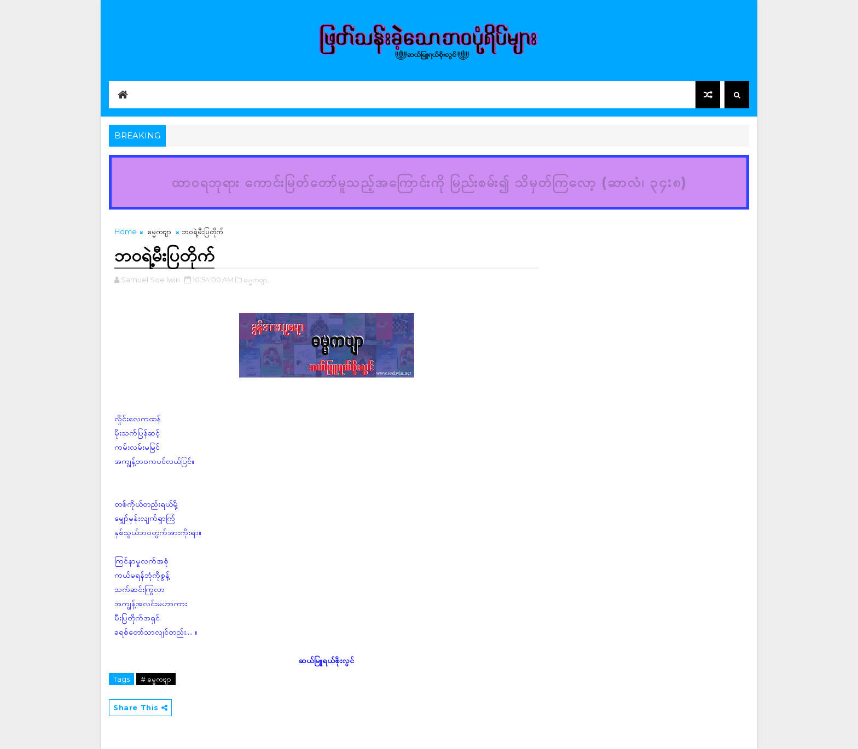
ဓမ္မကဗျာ (159, 231)
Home (125, 231)
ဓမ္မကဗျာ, (256, 279)
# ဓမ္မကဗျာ (156, 679)
